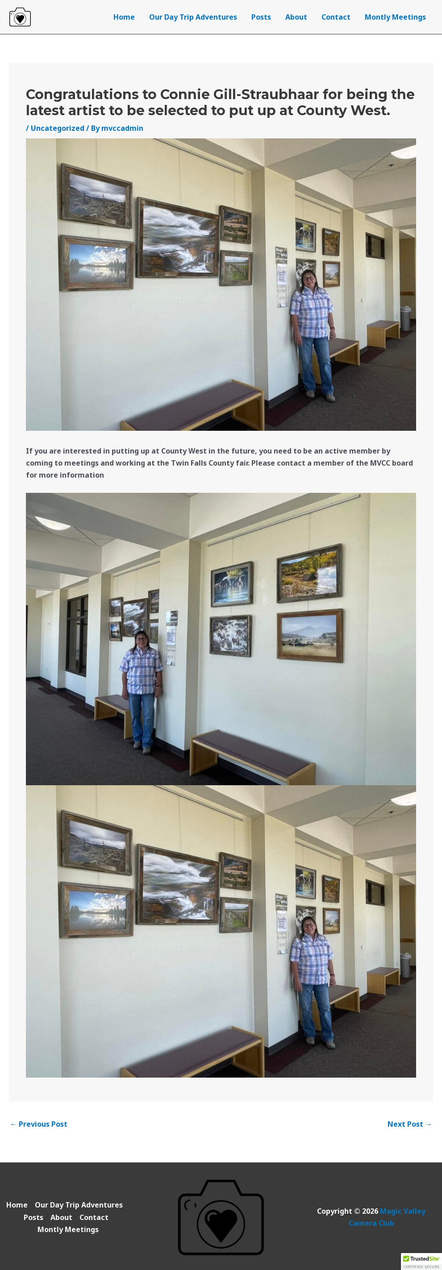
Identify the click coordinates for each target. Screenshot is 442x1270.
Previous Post (38, 1124)
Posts (261, 17)
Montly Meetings (395, 17)
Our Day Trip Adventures (193, 17)
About (296, 17)
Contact (335, 17)
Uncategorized (57, 128)
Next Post (410, 1124)
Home (124, 17)
